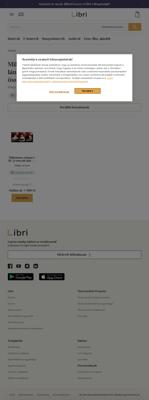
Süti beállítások (59, 91)
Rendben (87, 90)
